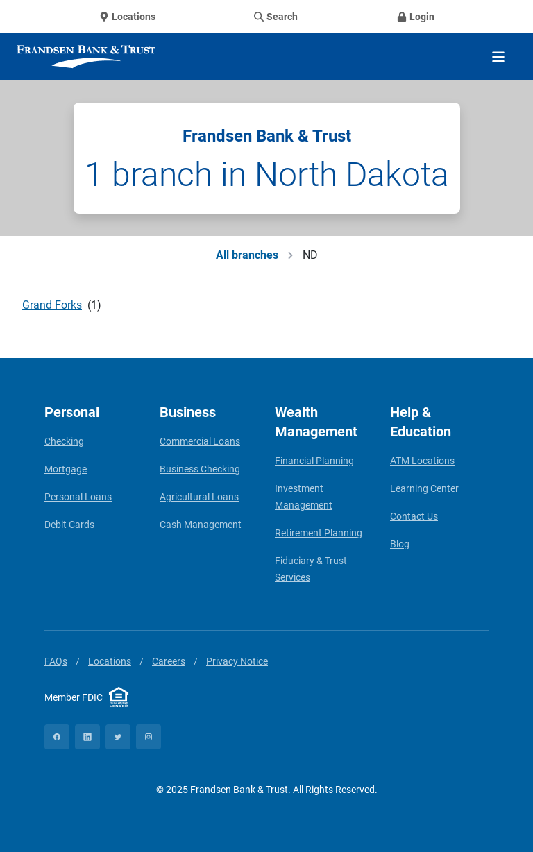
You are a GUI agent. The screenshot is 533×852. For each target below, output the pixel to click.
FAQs (55, 661)
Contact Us (414, 516)
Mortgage (65, 469)
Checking (64, 441)
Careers (168, 661)
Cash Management (201, 524)
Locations (109, 661)
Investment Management (303, 497)
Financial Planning (314, 460)
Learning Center (424, 488)
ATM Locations (422, 460)
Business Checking (200, 469)
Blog (399, 543)
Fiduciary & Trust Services (311, 569)
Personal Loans (78, 496)
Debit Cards (69, 524)
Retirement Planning (318, 532)
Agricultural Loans (199, 496)
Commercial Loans (200, 441)
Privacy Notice (237, 661)
